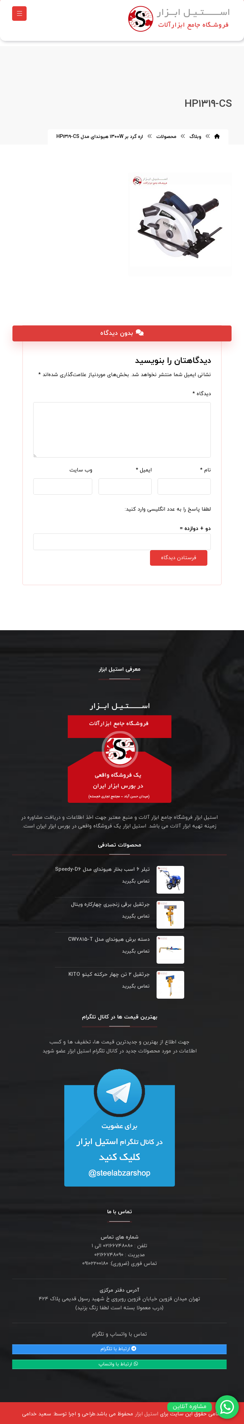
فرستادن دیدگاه (178, 554)
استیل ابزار (146, 1410)
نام (205, 466)
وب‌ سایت (80, 466)
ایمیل (144, 466)
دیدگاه (202, 390)
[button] (19, 15)
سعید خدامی (36, 1410)
